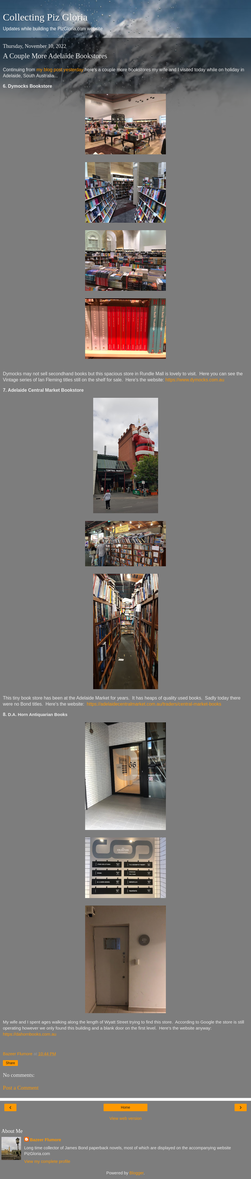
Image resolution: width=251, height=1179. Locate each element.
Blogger (137, 1173)
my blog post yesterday (59, 69)
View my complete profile (47, 1161)
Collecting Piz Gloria (45, 17)
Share (10, 1063)
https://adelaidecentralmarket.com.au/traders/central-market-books (154, 704)
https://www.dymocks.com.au (194, 379)
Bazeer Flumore (45, 1139)
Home (125, 1107)
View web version (125, 1118)
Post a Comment (21, 1088)
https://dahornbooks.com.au (29, 1034)
